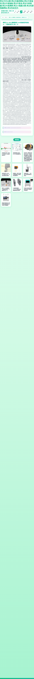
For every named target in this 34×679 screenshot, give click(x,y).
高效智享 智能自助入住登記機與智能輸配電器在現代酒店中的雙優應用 (6, 204)
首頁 (15, 12)
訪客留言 (31, 12)
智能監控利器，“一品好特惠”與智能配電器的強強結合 (27, 174)
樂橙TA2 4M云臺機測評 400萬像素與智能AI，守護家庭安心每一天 (5, 189)
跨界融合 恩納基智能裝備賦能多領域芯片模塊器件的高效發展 (28, 189)
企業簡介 (18, 12)
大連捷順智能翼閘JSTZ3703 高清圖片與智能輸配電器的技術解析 (17, 189)
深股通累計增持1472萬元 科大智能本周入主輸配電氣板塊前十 (6, 154)
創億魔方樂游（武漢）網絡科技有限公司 (7, 11)
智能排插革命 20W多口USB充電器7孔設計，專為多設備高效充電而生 (5, 174)
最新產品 (17, 139)
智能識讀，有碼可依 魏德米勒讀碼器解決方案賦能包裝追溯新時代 (17, 174)
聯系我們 (24, 12)
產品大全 (21, 12)
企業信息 (28, 12)
